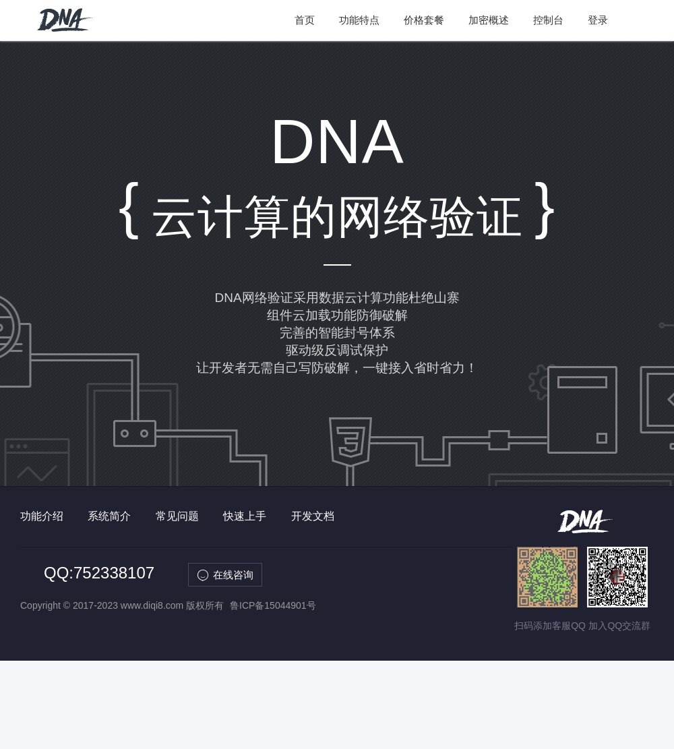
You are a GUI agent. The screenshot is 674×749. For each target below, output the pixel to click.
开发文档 (312, 516)
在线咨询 (233, 574)
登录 (598, 20)
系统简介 (109, 516)
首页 (305, 20)
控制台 (548, 20)
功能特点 (359, 20)
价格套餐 (424, 20)
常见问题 (177, 516)
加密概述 (488, 20)
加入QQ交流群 (619, 625)
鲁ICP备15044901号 (273, 605)
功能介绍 (41, 516)
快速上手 (244, 516)
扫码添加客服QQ (550, 625)
